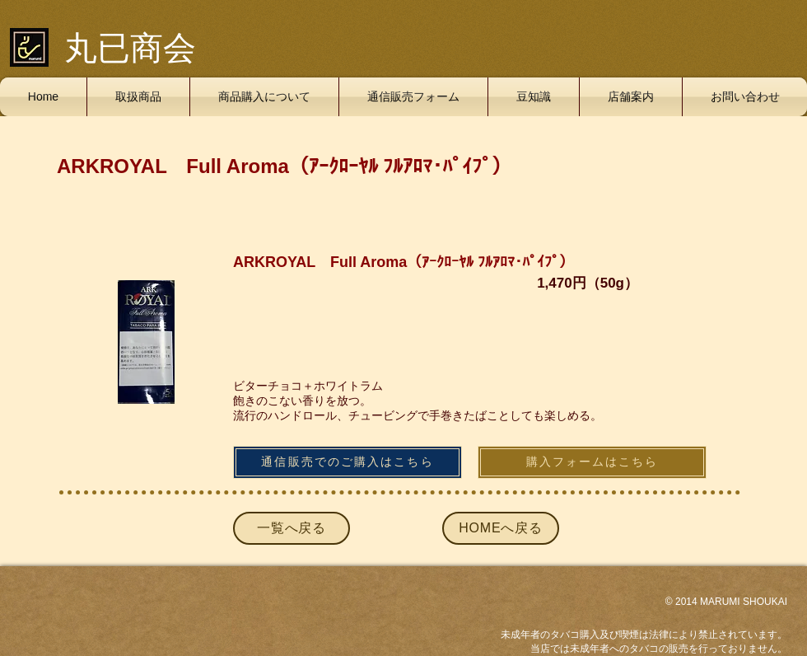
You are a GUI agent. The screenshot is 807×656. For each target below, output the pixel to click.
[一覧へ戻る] (291, 528)
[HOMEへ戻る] (500, 528)
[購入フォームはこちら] (592, 462)
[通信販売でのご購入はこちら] (347, 462)
